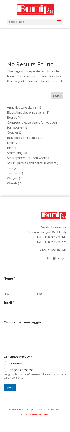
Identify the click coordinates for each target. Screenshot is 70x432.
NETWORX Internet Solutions (35, 414)
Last (39, 293)
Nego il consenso (21, 370)
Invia (9, 387)
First (6, 293)
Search (57, 95)
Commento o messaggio (22, 322)
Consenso (16, 363)
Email (9, 302)
